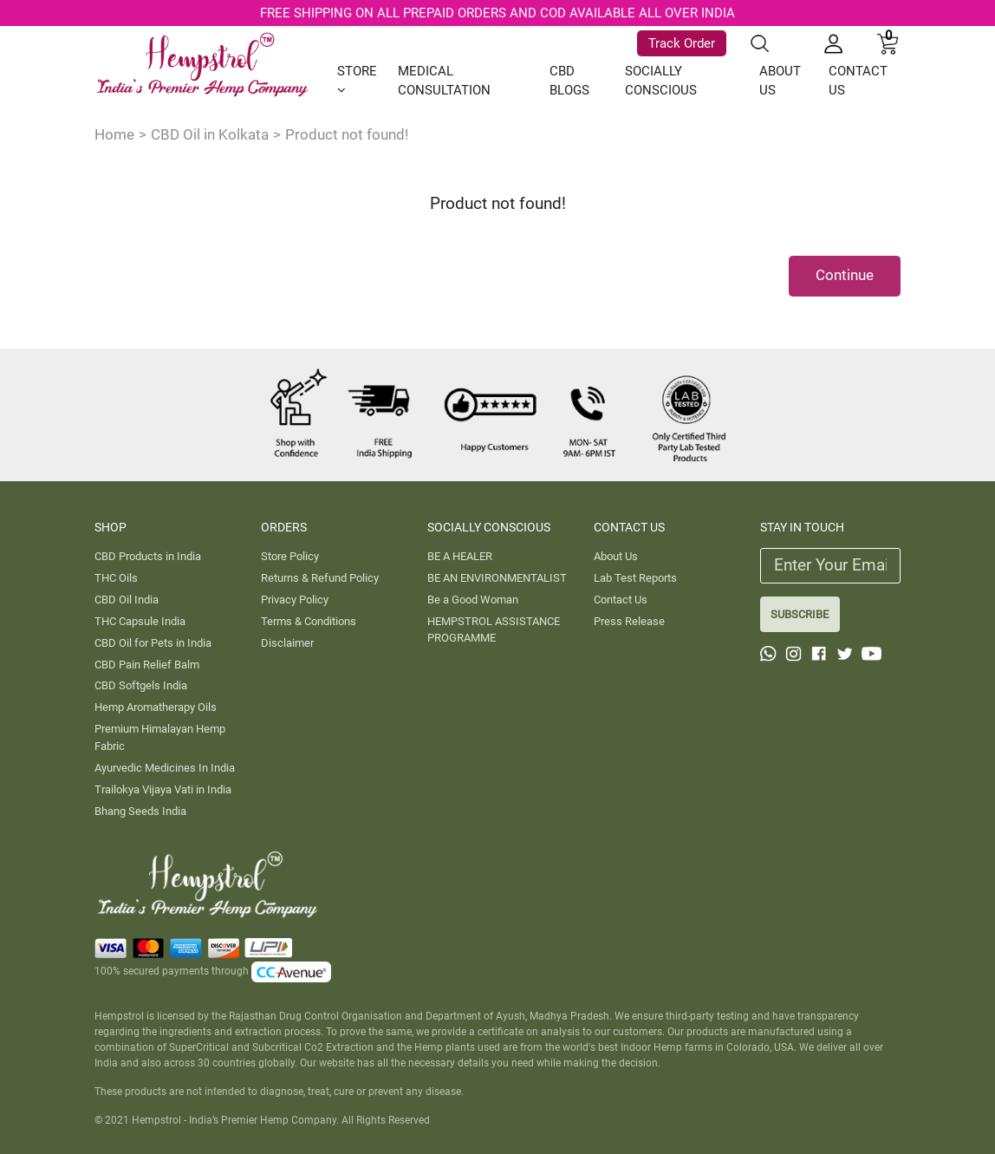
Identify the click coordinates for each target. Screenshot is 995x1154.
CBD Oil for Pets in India (152, 642)
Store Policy (290, 556)
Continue (845, 275)
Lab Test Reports (635, 577)
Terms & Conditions (308, 621)
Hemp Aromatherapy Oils (155, 707)
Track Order (681, 43)
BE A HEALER (459, 556)
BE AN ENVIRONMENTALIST (497, 577)
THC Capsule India (139, 621)
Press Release (629, 621)
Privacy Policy (294, 599)
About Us (616, 556)
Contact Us (620, 599)
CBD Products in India (147, 556)
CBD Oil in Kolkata (210, 134)
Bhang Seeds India (140, 811)
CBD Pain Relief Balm (146, 664)
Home (114, 134)
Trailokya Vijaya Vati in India (162, 789)
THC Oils (116, 577)
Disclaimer (287, 642)
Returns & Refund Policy (320, 577)
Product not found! (346, 134)
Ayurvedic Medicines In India (164, 767)
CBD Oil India (126, 599)
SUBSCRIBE (800, 614)
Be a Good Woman (472, 599)
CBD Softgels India (140, 685)
